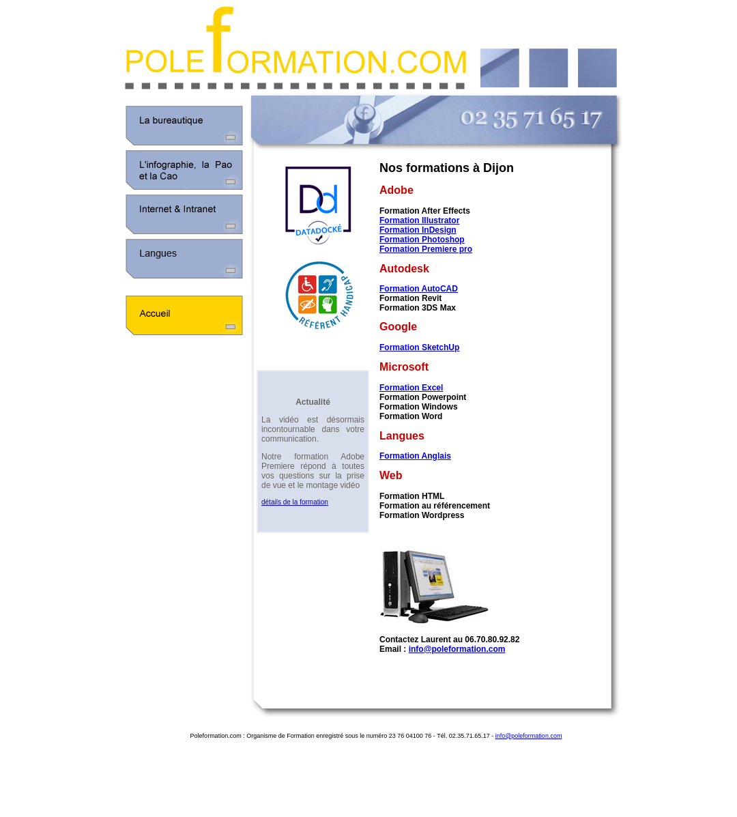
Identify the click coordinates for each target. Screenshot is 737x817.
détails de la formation (294, 502)
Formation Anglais (415, 456)
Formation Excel (411, 387)
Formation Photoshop (422, 239)
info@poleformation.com (457, 649)
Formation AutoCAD (418, 288)
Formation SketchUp (419, 347)
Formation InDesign (418, 230)
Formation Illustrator (419, 220)
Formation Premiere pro (425, 249)
